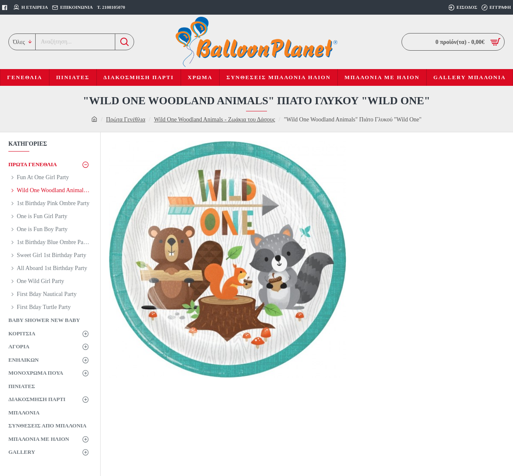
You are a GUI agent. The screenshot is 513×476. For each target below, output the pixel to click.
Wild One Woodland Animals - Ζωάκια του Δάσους (214, 119)
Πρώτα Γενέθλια (125, 119)
